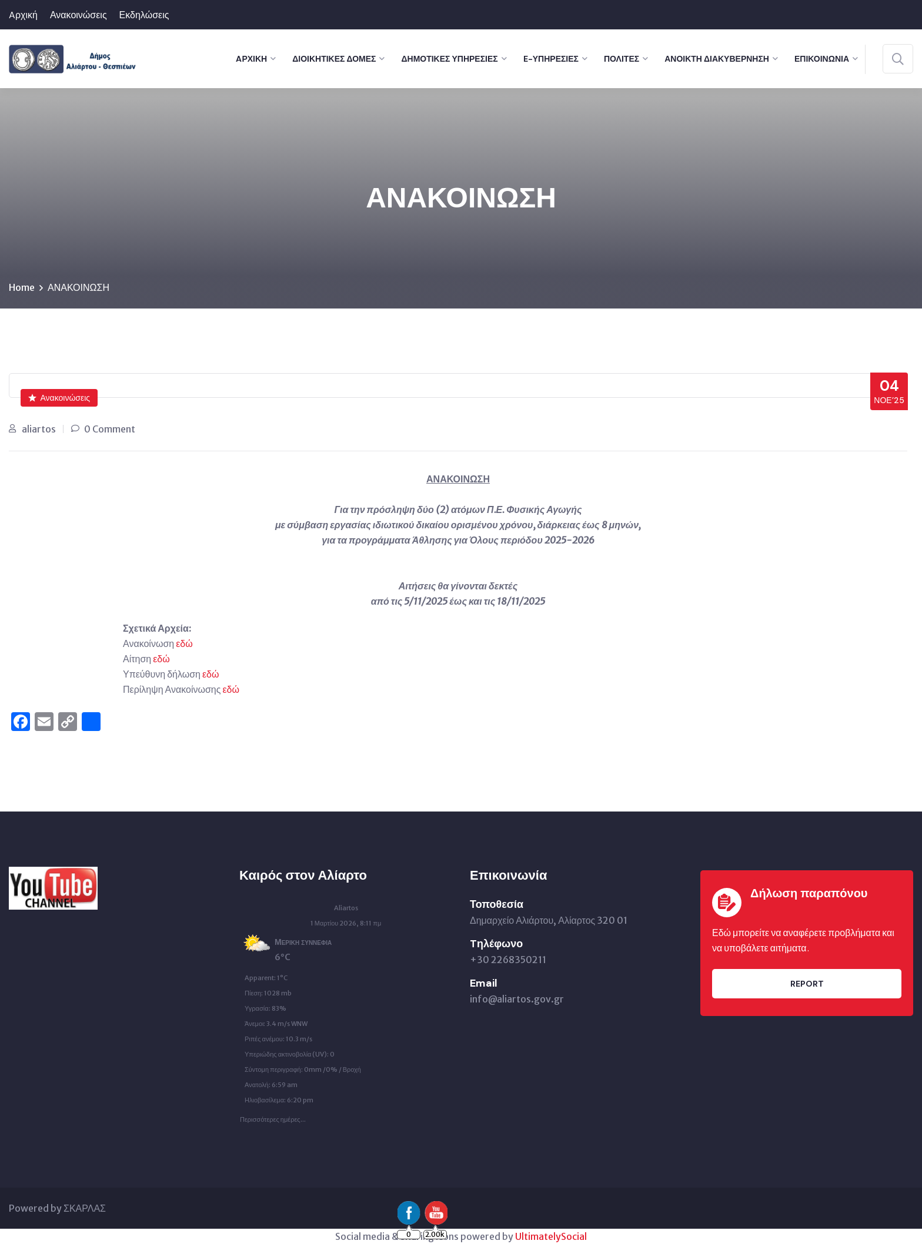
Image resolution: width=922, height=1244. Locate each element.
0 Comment (109, 429)
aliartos (39, 429)
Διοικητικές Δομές (334, 58)
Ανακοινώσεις (78, 15)
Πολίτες (621, 58)
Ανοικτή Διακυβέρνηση (716, 58)
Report (807, 983)
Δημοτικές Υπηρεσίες (449, 58)
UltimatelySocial (551, 1236)
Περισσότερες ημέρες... (273, 1116)
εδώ (184, 643)
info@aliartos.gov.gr (517, 999)
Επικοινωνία (821, 58)
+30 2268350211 (508, 959)
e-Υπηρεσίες (551, 58)
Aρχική (23, 15)
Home (22, 287)
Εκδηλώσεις (144, 15)
